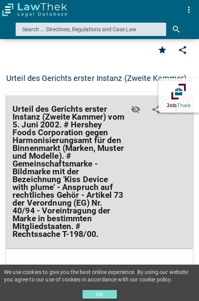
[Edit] (182, 50)
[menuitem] (189, 10)
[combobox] (90, 29)
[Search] (176, 29)
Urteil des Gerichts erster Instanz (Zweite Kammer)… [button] (99, 78)
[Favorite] (162, 50)
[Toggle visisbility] (135, 109)
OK (99, 294)
